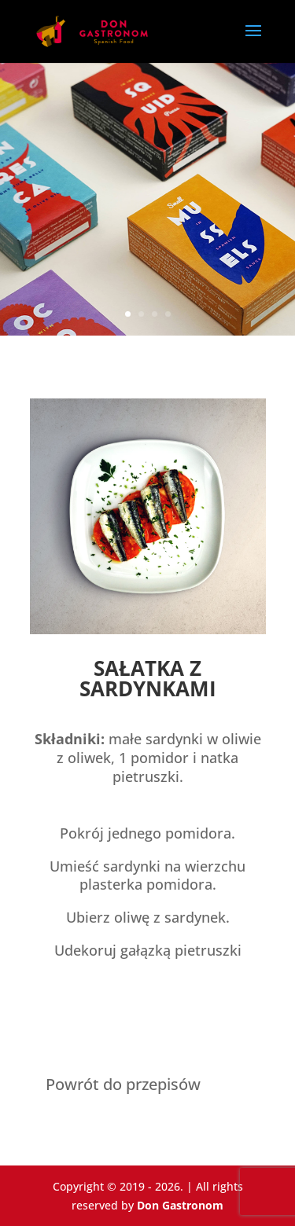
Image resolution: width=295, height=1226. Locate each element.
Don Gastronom (180, 1205)
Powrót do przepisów (123, 1084)
